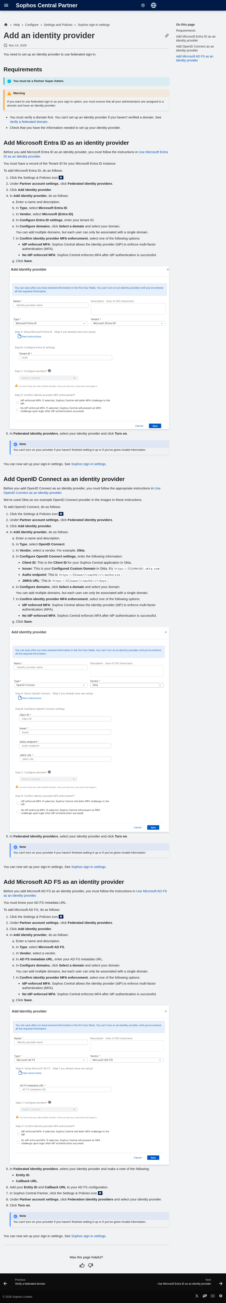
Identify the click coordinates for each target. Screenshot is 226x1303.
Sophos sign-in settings (88, 464)
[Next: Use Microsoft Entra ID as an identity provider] (189, 1283)
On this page (185, 24)
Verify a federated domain (28, 122)
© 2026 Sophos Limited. (18, 1296)
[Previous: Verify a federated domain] (25, 1283)
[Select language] (153, 5)
